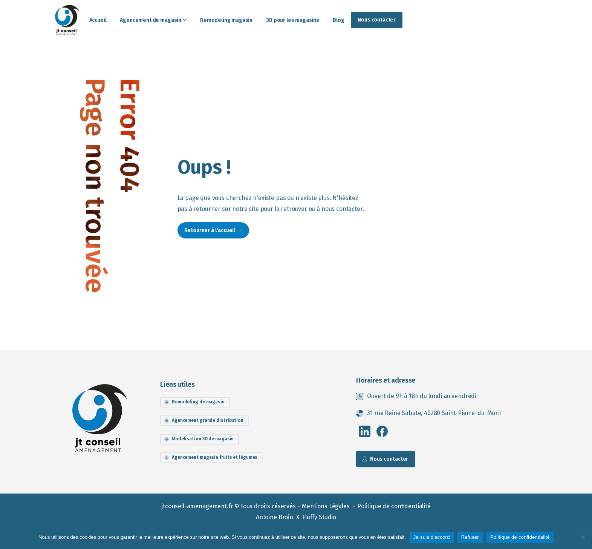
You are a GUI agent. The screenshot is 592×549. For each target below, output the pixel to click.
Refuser (470, 537)
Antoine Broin (275, 517)
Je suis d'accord (431, 537)
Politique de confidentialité (394, 506)
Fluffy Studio (319, 517)
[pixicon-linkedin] (364, 431)
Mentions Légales (326, 506)
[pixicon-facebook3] (382, 431)
